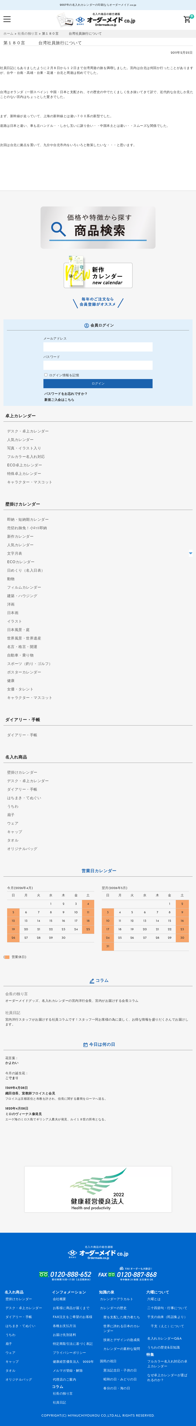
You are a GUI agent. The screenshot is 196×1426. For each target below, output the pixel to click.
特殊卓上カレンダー (24, 474)
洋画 (11, 604)
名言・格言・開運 (22, 647)
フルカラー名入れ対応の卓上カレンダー (167, 1364)
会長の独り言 (16, 994)
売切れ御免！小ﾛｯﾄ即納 (27, 528)
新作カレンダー (20, 537)
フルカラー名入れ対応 (26, 457)
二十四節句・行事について (167, 1308)
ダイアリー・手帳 (22, 735)
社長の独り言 (63, 1394)
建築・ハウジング (22, 596)
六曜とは (154, 1299)
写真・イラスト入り (24, 448)
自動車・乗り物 (20, 655)
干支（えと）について (167, 1326)
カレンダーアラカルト (116, 1299)
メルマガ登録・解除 (68, 1371)
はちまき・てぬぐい (24, 798)
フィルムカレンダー (24, 588)
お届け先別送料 (64, 1335)
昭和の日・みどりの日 (120, 1379)
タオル (13, 840)
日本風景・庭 (18, 630)
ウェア (13, 823)
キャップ (14, 832)
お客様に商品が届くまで (71, 1308)
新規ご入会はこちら (59, 400)
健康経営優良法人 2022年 (73, 1362)
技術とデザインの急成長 (121, 1340)
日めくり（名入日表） (26, 571)
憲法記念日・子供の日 (120, 1370)
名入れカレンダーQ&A (164, 1338)
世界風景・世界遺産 (24, 638)
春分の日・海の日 (116, 1388)
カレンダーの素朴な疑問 (121, 1349)
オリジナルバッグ (22, 849)
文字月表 (14, 554)
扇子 (11, 815)
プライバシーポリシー (69, 1353)
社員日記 (12, 1013)
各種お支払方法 (64, 1326)
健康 (11, 681)
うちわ (13, 807)
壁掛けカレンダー (22, 773)
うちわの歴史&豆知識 (163, 1347)
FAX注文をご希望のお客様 (73, 1317)
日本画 (13, 613)
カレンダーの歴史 (113, 1308)
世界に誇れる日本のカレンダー (121, 1329)
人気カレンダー (20, 440)
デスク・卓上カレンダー (28, 431)
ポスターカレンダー (24, 672)
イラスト (14, 621)
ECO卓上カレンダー (24, 465)
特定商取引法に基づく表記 (73, 1344)
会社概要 (59, 1299)
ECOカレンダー (20, 562)
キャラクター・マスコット (30, 482)
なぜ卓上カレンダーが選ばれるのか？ (167, 1378)
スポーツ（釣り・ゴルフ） (30, 664)
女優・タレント (20, 689)
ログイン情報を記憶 (61, 375)
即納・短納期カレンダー (28, 520)
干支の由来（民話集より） (167, 1317)
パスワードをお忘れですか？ (66, 394)
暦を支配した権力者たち (121, 1317)
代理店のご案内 (64, 1380)
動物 (11, 579)
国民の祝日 (108, 1361)
